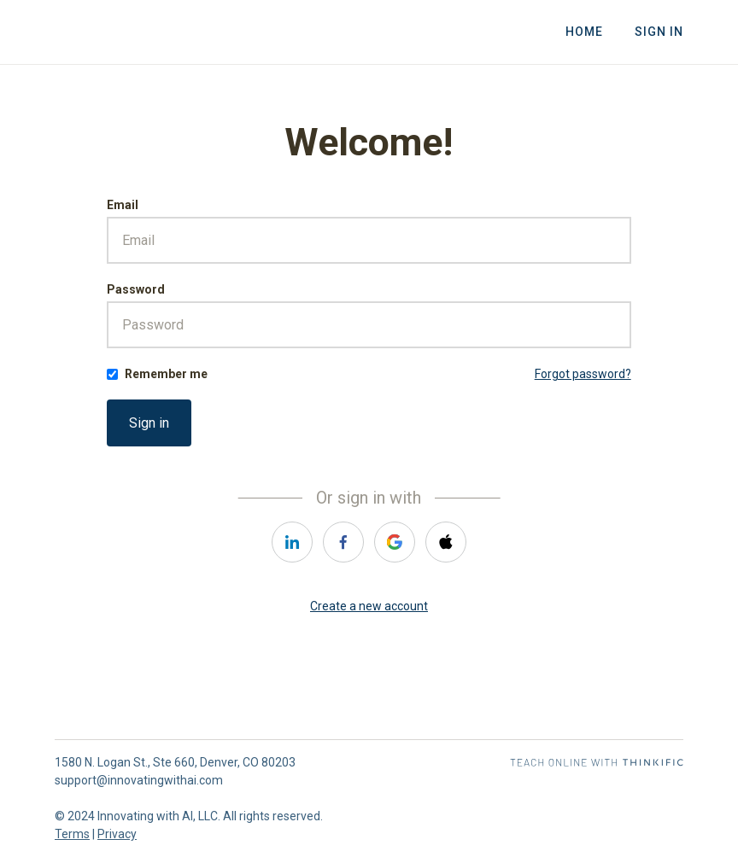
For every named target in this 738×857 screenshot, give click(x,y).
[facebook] (343, 542)
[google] (394, 542)
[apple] (445, 542)
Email (122, 205)
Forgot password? (583, 374)
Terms (72, 834)
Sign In (659, 32)
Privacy (117, 834)
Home (585, 32)
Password (136, 289)
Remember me (166, 374)
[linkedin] (292, 542)
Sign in (149, 423)
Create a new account (369, 606)
